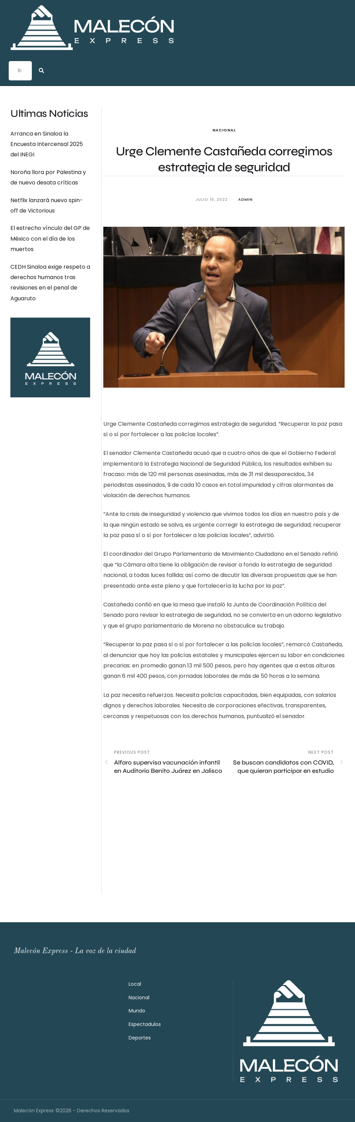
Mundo (137, 1010)
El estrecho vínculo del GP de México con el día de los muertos (50, 238)
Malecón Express (34, 1110)
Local (135, 984)
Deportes (140, 1037)
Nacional (224, 130)
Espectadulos (145, 1024)
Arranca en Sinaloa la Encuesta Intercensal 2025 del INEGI (46, 144)
